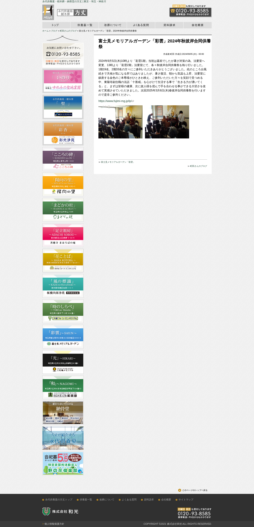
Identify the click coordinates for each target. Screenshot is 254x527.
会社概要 (197, 25)
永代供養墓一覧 (84, 25)
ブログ (54, 31)
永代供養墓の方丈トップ (58, 499)
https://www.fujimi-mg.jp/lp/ (116, 101)
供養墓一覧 (86, 499)
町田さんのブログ (68, 31)
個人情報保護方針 (53, 523)
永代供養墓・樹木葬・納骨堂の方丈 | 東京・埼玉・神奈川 (74, 1)
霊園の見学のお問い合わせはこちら (191, 11)
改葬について (112, 25)
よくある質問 (129, 499)
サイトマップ (186, 499)
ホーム (56, 25)
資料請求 (169, 25)
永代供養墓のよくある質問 (141, 25)
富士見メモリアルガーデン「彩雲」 (118, 162)
